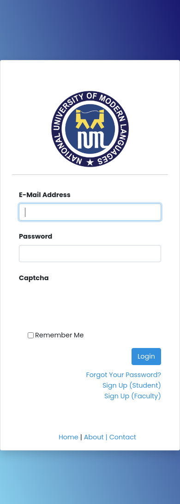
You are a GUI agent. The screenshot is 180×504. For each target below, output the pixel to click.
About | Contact (110, 437)
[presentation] (64, 298)
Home (68, 437)
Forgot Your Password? (123, 374)
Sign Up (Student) (131, 385)
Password (35, 236)
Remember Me (59, 335)
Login (146, 356)
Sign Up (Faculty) (132, 396)
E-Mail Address (45, 194)
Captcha (34, 277)
